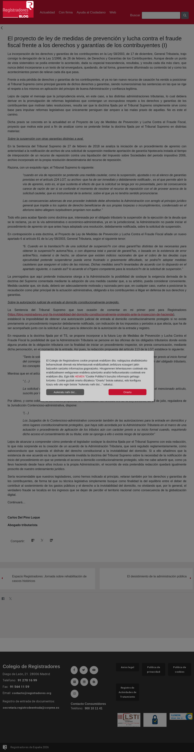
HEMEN (79, 376)
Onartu (128, 392)
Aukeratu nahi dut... (65, 392)
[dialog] (97, 376)
